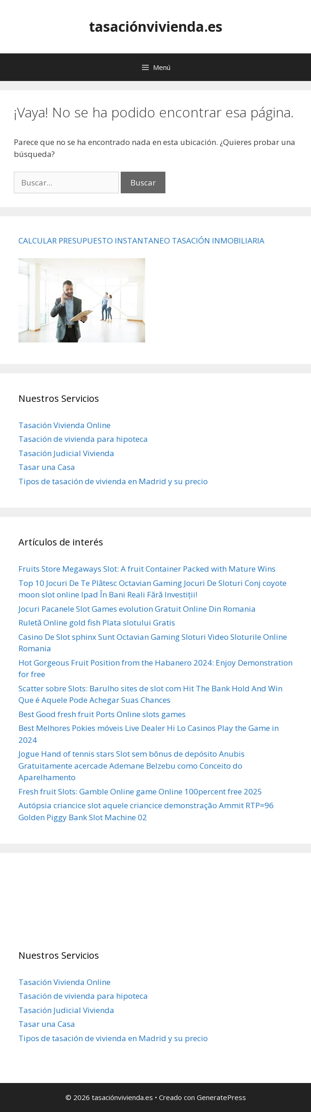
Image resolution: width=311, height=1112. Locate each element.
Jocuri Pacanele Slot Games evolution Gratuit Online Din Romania (137, 608)
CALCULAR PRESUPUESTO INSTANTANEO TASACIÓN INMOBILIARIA (141, 240)
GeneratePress (221, 1097)
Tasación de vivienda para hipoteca (83, 439)
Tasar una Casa (46, 467)
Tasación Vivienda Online (64, 425)
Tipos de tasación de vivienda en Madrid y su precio (113, 481)
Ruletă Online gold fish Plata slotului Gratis (96, 622)
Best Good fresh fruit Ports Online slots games (102, 714)
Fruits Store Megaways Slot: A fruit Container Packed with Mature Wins (147, 568)
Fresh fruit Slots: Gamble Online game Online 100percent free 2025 (140, 791)
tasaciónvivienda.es (156, 26)
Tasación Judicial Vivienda (66, 453)
